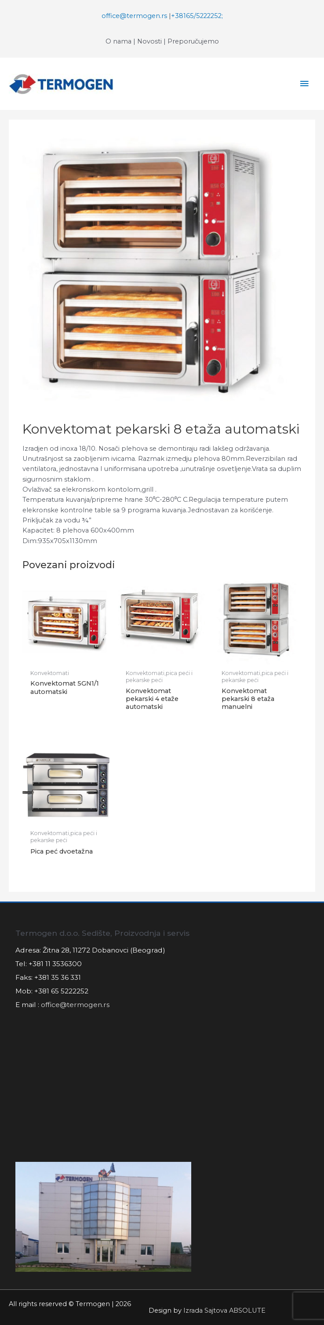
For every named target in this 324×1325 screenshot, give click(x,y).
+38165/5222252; (197, 16)
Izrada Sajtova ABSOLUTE (224, 1310)
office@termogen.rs (134, 16)
